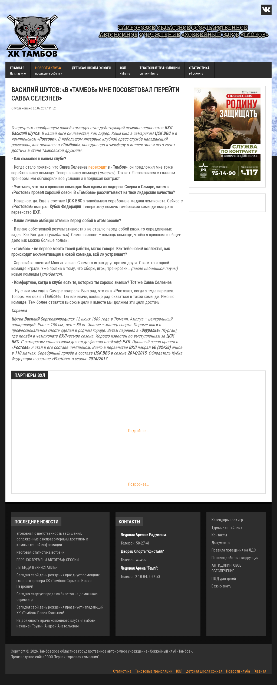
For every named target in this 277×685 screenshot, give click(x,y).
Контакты (219, 535)
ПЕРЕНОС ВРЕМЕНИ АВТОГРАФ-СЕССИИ (48, 560)
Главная (17, 68)
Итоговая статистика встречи (40, 552)
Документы (221, 542)
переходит (97, 167)
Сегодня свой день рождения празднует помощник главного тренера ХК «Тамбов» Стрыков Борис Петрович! (58, 581)
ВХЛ (123, 68)
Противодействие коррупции (235, 558)
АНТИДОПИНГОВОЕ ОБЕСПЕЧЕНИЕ (226, 568)
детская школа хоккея (91, 68)
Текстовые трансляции (160, 68)
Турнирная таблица (227, 527)
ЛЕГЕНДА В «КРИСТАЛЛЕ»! (37, 567)
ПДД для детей (224, 578)
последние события (48, 73)
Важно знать (222, 586)
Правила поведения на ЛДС (234, 550)
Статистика (199, 68)
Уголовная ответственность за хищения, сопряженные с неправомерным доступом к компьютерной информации (52, 539)
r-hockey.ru (196, 73)
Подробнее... (83, 409)
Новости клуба (48, 68)
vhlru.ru (125, 73)
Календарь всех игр (227, 520)
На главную (18, 73)
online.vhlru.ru (149, 73)
